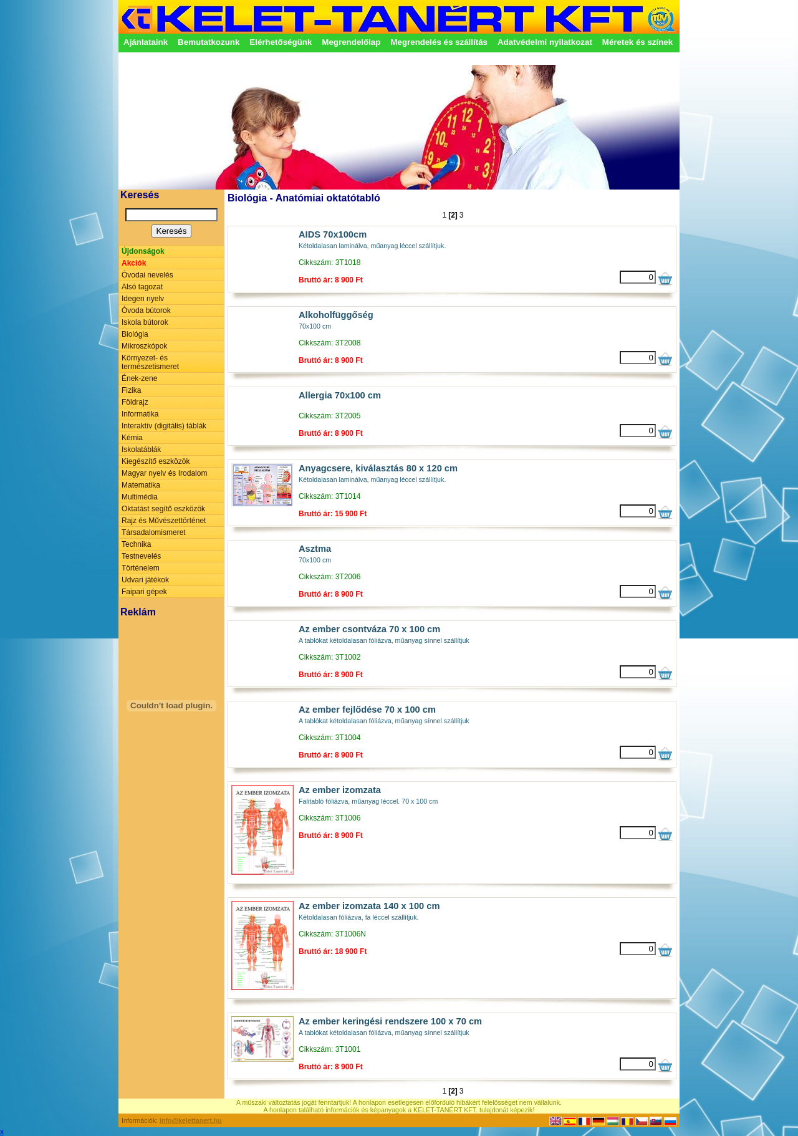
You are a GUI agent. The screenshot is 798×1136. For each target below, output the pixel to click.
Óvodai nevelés (147, 275)
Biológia (135, 334)
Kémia (132, 437)
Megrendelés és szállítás (439, 42)
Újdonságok (143, 251)
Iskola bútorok (145, 322)
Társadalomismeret (154, 532)
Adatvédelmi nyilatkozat (545, 42)
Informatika (140, 414)
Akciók (134, 263)
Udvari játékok (145, 579)
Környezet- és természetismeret (150, 362)
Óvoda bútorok (146, 310)
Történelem (141, 568)
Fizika (131, 390)
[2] (453, 215)
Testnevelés (141, 556)
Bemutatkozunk (208, 42)
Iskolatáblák (141, 449)
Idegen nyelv (143, 298)
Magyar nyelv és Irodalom (164, 473)
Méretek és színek (637, 42)
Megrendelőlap (351, 42)
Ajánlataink (145, 42)
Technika (136, 544)
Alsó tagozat (142, 286)
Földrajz (135, 402)
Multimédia (140, 497)
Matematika (141, 485)
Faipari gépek (144, 591)
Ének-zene (139, 378)
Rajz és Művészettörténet (164, 520)
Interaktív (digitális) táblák (164, 425)
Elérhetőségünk (280, 42)
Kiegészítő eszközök (156, 461)
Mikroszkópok (144, 346)
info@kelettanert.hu (191, 1120)
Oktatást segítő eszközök (163, 508)
